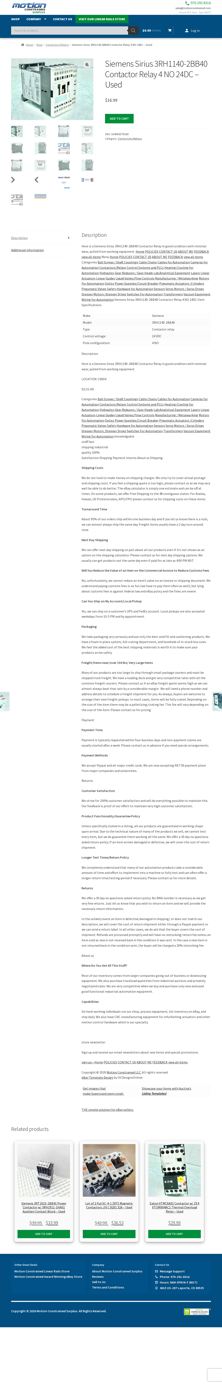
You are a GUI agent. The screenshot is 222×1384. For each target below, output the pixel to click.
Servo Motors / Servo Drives (185, 293)
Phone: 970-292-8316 (174, 1281)
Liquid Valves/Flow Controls (135, 283)
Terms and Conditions (108, 1292)
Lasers (195, 277)
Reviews (98, 1281)
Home (29, 49)
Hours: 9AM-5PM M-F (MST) (178, 1287)
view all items (91, 261)
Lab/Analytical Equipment (172, 277)
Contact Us (62, 23)
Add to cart (119, 123)
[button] (87, 69)
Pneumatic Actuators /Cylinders (181, 288)
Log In (195, 35)
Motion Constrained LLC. (124, 1077)
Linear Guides (105, 283)
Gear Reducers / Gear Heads (134, 277)
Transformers (173, 298)
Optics (109, 288)
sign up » (88, 1066)
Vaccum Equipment (196, 298)
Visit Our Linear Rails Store (102, 23)
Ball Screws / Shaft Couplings (118, 266)
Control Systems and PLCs (145, 272)
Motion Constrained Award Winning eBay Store (48, 1281)
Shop (15, 23)
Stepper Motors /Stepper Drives (104, 298)
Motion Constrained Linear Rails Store (41, 1275)
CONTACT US (168, 256)
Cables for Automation (174, 266)
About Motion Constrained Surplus (117, 1275)
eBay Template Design (97, 1082)
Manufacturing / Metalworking (176, 283)
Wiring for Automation (98, 304)
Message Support (172, 1275)
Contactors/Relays (57, 49)
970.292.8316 (190, 4)
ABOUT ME (185, 256)
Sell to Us (98, 1286)
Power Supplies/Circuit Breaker (137, 288)
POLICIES (151, 256)
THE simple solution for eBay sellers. (108, 1114)
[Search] (133, 35)
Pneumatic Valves (94, 293)
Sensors (159, 293)
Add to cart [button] (44, 1238)
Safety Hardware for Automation (130, 293)
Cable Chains (148, 266)
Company (33, 23)
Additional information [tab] (27, 254)
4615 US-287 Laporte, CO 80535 (182, 1292)
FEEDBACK (201, 256)
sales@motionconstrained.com (188, 11)
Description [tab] (19, 242)
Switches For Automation (145, 298)
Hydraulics (106, 277)
